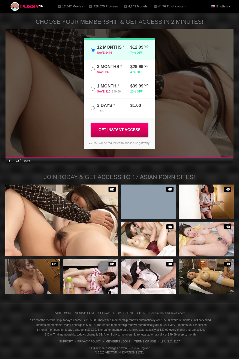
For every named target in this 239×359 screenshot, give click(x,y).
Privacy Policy (89, 341)
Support (66, 341)
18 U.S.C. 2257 (170, 341)
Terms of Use (145, 341)
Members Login (118, 341)
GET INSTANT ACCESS (119, 130)
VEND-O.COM (84, 313)
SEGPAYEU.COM (109, 313)
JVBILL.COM (62, 313)
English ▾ (223, 6)
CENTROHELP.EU (138, 313)
